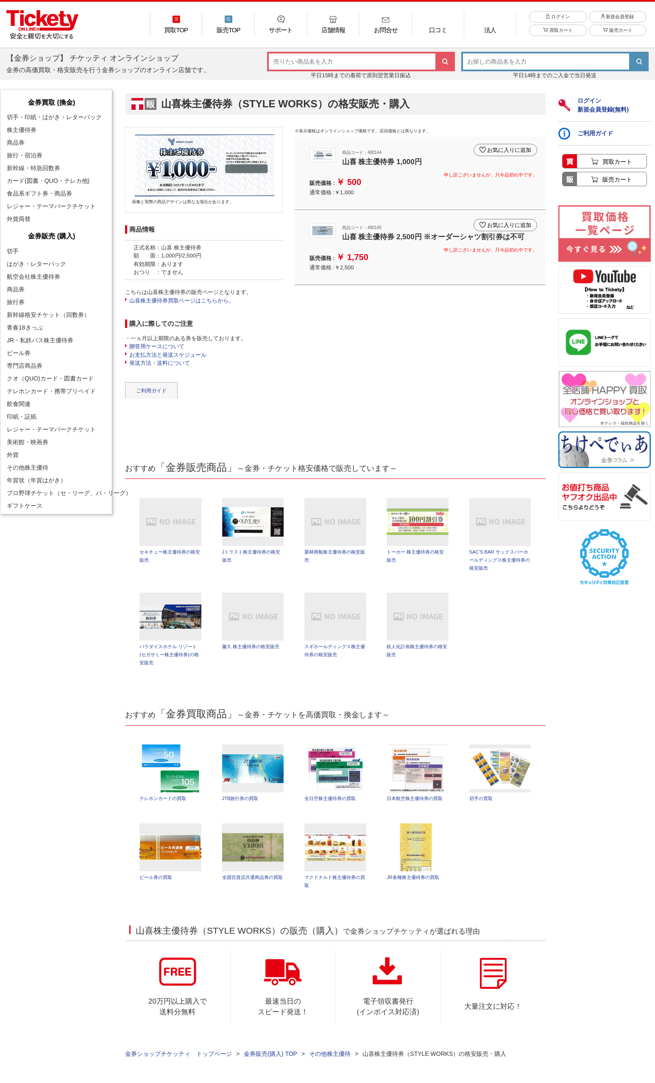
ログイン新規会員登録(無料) (593, 105)
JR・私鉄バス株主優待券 (40, 340)
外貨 (13, 454)
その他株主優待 (27, 467)
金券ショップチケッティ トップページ (178, 1053)
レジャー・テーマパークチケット (51, 206)
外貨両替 (19, 218)
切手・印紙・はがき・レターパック (54, 117)
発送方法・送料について (159, 363)
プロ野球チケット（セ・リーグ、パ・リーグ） (59, 493)
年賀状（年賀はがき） (36, 480)
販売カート (617, 30)
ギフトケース (24, 505)
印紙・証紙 (21, 416)
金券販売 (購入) (51, 236)
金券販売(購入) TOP (270, 1053)
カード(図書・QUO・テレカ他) (48, 180)
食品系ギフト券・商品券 (39, 193)
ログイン (557, 16)
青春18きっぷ (25, 327)
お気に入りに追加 (509, 150)
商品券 (16, 142)
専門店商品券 (24, 365)
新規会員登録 (618, 16)
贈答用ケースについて (156, 346)
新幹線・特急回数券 (33, 168)
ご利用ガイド (151, 391)
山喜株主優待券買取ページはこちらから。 (181, 300)
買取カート (557, 30)
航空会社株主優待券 (33, 276)
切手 (13, 251)
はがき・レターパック (36, 263)
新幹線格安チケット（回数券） (48, 314)
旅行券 (16, 302)
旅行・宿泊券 (24, 155)
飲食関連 (19, 403)
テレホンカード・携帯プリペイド (51, 391)
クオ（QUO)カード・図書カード (50, 378)
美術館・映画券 (27, 442)
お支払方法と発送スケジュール (167, 355)
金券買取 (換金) (51, 102)
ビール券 (19, 353)
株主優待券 (21, 129)
